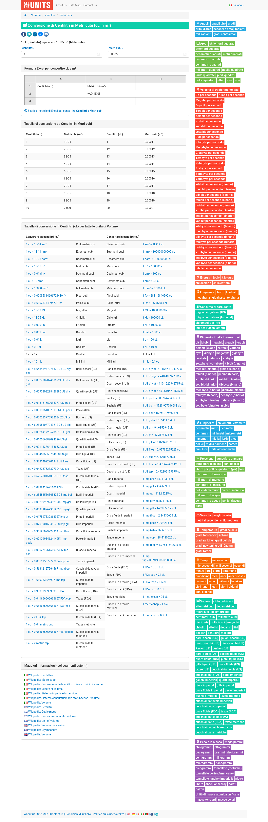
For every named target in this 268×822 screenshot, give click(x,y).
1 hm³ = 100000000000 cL (159, 251)
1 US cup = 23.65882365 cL (159, 456)
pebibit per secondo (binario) (215, 205)
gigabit (229, 342)
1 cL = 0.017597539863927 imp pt (47, 516)
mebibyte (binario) (208, 390)
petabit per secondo (209, 116)
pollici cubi (218, 622)
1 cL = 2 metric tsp (37, 643)
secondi (239, 565)
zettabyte (202, 363)
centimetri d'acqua (208, 500)
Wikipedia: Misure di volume (45, 688)
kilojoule (227, 277)
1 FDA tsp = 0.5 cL (154, 589)
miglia (216, 438)
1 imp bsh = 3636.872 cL (158, 530)
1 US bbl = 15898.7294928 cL (161, 412)
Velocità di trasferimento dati (218, 90)
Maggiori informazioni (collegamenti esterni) (55, 665)
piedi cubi (202, 622)
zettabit (223, 348)
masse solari (226, 799)
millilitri (226, 633)
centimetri (202, 433)
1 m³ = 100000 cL (153, 266)
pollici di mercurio (208, 490)
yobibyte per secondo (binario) (216, 263)
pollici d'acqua (231, 500)
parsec (232, 444)
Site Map (75, 5)
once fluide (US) (229, 664)
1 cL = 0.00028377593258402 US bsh (49, 417)
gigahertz (218, 297)
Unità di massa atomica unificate (217, 794)
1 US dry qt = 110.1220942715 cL (163, 383)
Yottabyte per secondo (211, 179)
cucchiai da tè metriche (211, 732)
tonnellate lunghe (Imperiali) (214, 778)
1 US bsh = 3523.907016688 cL (162, 405)
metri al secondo (207, 520)
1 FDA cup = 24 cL (154, 574)
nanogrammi (224, 763)
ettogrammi (222, 747)
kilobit (205, 342)
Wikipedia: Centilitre (40, 707)
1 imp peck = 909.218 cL (158, 522)
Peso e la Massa (209, 742)
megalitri (233, 622)
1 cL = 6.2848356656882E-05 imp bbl (49, 494)
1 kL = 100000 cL (153, 317)
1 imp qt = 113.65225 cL (157, 493)
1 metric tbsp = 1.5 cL (156, 604)
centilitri (50, 15)
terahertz (233, 297)
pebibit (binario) (228, 374)
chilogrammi (204, 747)
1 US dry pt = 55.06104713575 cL (163, 390)
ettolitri (213, 627)
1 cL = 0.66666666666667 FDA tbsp (48, 605)
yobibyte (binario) (207, 405)
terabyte (201, 358)
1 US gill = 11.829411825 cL (160, 442)
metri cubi (66, 15)
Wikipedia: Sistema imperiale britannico (52, 693)
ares (230, 80)
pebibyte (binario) (232, 395)
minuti (200, 571)
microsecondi (205, 565)
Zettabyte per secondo (210, 174)
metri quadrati (232, 54)
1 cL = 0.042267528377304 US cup (47, 468)
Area (201, 43)
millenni (224, 581)
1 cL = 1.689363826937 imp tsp (45, 579)
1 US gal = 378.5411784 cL (159, 420)
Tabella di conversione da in (58, 124)
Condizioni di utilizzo (78, 814)
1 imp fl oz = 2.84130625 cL (160, 515)
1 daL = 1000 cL (152, 332)
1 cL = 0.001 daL (36, 332)
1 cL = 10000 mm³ (37, 288)
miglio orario (222, 515)
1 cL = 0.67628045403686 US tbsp (47, 476)
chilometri (224, 423)
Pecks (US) (203, 648)
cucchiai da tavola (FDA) (212, 717)
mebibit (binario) (207, 369)
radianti (240, 29)
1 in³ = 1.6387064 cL (155, 303)
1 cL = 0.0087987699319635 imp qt (48, 509)
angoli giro (219, 23)
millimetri (217, 433)
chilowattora (221, 283)
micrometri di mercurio (211, 474)
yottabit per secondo (209, 132)
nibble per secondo (208, 268)
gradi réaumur (224, 545)
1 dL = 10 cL (150, 346)
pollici (200, 444)
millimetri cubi (227, 617)
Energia (203, 277)
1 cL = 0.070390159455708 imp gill (47, 524)
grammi (220, 752)
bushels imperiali (207, 696)
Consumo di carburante (214, 307)
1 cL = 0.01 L (34, 339)
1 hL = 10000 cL (152, 325)
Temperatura (207, 530)
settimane (229, 571)
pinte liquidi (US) (232, 659)
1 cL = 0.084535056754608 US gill (47, 454)
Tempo (203, 560)
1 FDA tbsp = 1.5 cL (154, 582)
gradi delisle (223, 540)
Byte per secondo (207, 137)
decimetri (226, 428)
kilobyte (209, 353)
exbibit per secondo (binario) (215, 210)
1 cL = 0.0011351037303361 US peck (49, 410)
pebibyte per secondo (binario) (216, 247)
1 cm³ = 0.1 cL (151, 281)
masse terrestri (206, 799)
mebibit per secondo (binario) (215, 189)
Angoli (203, 23)
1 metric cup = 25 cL (155, 596)
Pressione (205, 458)
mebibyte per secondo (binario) (216, 231)
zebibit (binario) (229, 379)
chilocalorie (203, 283)
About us (61, 5)
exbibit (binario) (206, 379)
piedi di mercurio (233, 490)
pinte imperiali (205, 685)
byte (198, 353)
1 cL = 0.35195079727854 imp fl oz (47, 531)
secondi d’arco (223, 29)
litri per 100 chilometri (210, 328)
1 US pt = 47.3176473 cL (158, 434)
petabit (200, 348)
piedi (234, 438)
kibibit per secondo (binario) (214, 184)
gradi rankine (204, 540)
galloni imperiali (206, 680)
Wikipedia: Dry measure (42, 729)
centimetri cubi (206, 617)
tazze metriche (234, 722)
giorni (216, 571)
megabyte (222, 353)
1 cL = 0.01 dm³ (35, 273)
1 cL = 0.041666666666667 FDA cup (48, 598)
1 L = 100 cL (150, 339)
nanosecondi (220, 560)
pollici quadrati (205, 80)
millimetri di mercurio (210, 479)
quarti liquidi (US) (207, 659)
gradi (231, 23)
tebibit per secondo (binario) (214, 200)
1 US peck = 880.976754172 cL (162, 398)
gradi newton (204, 545)
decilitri (201, 633)
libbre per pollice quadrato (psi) (216, 469)
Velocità (204, 515)
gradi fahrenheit (206, 535)
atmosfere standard (230, 458)
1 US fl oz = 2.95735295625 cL (161, 449)
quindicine (202, 576)
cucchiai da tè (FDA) (209, 722)
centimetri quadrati (208, 64)
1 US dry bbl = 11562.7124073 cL (163, 368)
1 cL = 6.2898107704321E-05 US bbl (48, 424)
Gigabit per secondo (209, 105)
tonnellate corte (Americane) (215, 773)
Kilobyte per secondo (210, 142)
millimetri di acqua (208, 495)
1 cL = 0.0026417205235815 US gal (48, 432)
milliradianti (203, 34)
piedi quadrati (226, 75)
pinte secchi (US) (233, 643)
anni (223, 576)
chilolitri (201, 627)
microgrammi (205, 763)
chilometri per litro (208, 323)
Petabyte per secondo (210, 163)
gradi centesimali (225, 34)
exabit (211, 348)
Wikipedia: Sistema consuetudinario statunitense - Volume (64, 698)
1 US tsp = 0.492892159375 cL (161, 471)
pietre (239, 778)
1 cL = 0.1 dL (34, 346)
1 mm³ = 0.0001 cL (154, 288)
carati (232, 784)
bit (197, 342)
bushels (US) (221, 648)
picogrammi (204, 768)
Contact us (90, 5)
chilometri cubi (223, 601)
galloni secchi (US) (232, 638)
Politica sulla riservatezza (108, 814)
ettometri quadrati (208, 49)
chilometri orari (230, 520)
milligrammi (223, 757)
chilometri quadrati (222, 43)
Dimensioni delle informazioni (218, 337)
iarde (225, 438)
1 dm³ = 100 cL (152, 273)
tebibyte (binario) (207, 395)
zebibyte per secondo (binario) (216, 258)
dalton (200, 789)
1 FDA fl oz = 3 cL (153, 567)
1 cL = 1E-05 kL (35, 317)
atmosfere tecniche (208, 464)
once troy (220, 784)
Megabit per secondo (210, 100)
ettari (221, 80)
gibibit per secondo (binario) (214, 195)
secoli (212, 581)
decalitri (225, 627)
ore (208, 571)
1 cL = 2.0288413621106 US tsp (45, 487)
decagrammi (204, 752)
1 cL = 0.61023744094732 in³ (44, 303)
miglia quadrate (232, 70)
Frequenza (205, 292)
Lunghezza (206, 423)
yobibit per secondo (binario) (215, 221)
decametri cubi (226, 606)
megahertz (203, 297)
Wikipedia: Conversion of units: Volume (52, 716)
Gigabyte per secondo (210, 153)
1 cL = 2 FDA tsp (36, 617)
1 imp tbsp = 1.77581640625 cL (162, 544)
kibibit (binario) (235, 363)
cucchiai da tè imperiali (211, 706)
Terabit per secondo (209, 111)
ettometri (239, 423)
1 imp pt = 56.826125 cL (157, 500)
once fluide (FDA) (207, 711)
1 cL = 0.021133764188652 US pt (46, 446)
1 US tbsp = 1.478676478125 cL (162, 464)
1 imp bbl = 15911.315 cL (158, 478)
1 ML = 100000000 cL (156, 310)
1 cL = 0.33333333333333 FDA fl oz (48, 591)
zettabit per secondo (209, 126)
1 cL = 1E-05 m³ (35, 266)
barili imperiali (232, 675)
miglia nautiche (216, 444)
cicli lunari (202, 586)
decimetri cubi (220, 612)
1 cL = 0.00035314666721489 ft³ (46, 295)
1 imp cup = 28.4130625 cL (159, 537)
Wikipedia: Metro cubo (42, 679)
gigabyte (237, 353)
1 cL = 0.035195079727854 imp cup (48, 561)
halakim (236, 581)
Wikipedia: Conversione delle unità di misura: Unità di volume (65, 684)
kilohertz (232, 292)
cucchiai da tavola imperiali (214, 701)
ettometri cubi (205, 606)
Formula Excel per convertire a (50, 68)
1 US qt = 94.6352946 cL (158, 427)
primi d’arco (203, 29)
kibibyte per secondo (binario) (215, 226)
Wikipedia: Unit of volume (43, 720)
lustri (215, 586)
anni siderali (204, 592)
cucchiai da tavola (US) (227, 669)
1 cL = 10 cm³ (34, 281)
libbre (199, 784)
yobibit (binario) (206, 384)
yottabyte (216, 363)
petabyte (214, 358)
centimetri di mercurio (210, 485)
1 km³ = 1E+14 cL (153, 244)
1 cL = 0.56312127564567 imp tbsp (48, 568)
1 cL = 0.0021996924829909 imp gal (48, 502)
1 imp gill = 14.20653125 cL (160, 508)
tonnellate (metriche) (227, 768)
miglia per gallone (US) (211, 312)
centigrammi (204, 757)
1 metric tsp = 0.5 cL (155, 615)
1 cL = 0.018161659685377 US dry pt (48, 402)
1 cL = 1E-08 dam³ (37, 259)
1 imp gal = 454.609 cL (156, 486)
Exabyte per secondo (209, 168)
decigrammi (235, 752)
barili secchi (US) (207, 638)
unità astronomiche (223, 449)
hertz (220, 292)
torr (241, 469)
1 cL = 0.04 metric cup (39, 624)
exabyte (228, 358)
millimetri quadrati (208, 70)
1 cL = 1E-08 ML (36, 310)
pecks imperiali (235, 690)
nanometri (202, 438)
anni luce (202, 449)
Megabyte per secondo (211, 147)
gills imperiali (226, 685)
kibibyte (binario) (230, 384)
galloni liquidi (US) (232, 654)
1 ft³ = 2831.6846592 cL (157, 295)
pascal (234, 464)
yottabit (235, 348)
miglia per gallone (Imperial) (214, 317)
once (208, 784)
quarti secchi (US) (208, 643)
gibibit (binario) (230, 369)
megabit (217, 342)
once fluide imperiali (209, 690)
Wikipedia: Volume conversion (46, 725)
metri (214, 428)
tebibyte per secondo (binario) (216, 242)
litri (235, 627)
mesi (215, 576)
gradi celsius (228, 530)
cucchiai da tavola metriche (214, 727)
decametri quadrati (208, 54)
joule (216, 277)
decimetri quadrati (208, 59)
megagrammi (233, 742)
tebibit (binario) (206, 374)
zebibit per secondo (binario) (215, 216)
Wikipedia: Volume (39, 702)
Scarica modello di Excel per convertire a (63, 110)
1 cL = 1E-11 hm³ (36, 251)
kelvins (223, 535)
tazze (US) (202, 669)
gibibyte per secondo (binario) (215, 237)
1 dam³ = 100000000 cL (157, 259)
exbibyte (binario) (207, 400)
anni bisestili (236, 576)
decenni (201, 581)
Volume (36, 15)
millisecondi (224, 565)
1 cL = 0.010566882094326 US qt (46, 439)
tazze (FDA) (228, 711)
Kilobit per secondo (231, 95)
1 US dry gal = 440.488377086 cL (163, 376)
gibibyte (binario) (233, 390)
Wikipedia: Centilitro (40, 675)
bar (226, 464)
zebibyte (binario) (232, 400)
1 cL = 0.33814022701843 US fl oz (47, 461)
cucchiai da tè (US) (208, 675)
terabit (240, 342)
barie (199, 506)
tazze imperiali (230, 696)
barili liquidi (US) (207, 654)
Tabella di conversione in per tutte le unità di (71, 226)
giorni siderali (229, 586)
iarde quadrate (205, 75)
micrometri (233, 433)
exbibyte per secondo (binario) (216, 252)
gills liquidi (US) (206, 664)
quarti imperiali (229, 680)
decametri (202, 428)
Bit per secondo (206, 95)
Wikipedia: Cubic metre (42, 711)
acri (237, 80)
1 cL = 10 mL (34, 361)
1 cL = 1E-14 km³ (36, 244)
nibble (225, 405)
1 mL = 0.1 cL (151, 361)
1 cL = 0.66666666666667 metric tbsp (49, 631)
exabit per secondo (208, 121)
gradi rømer (203, 551)
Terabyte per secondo (210, 158)
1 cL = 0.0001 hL (36, 325)
